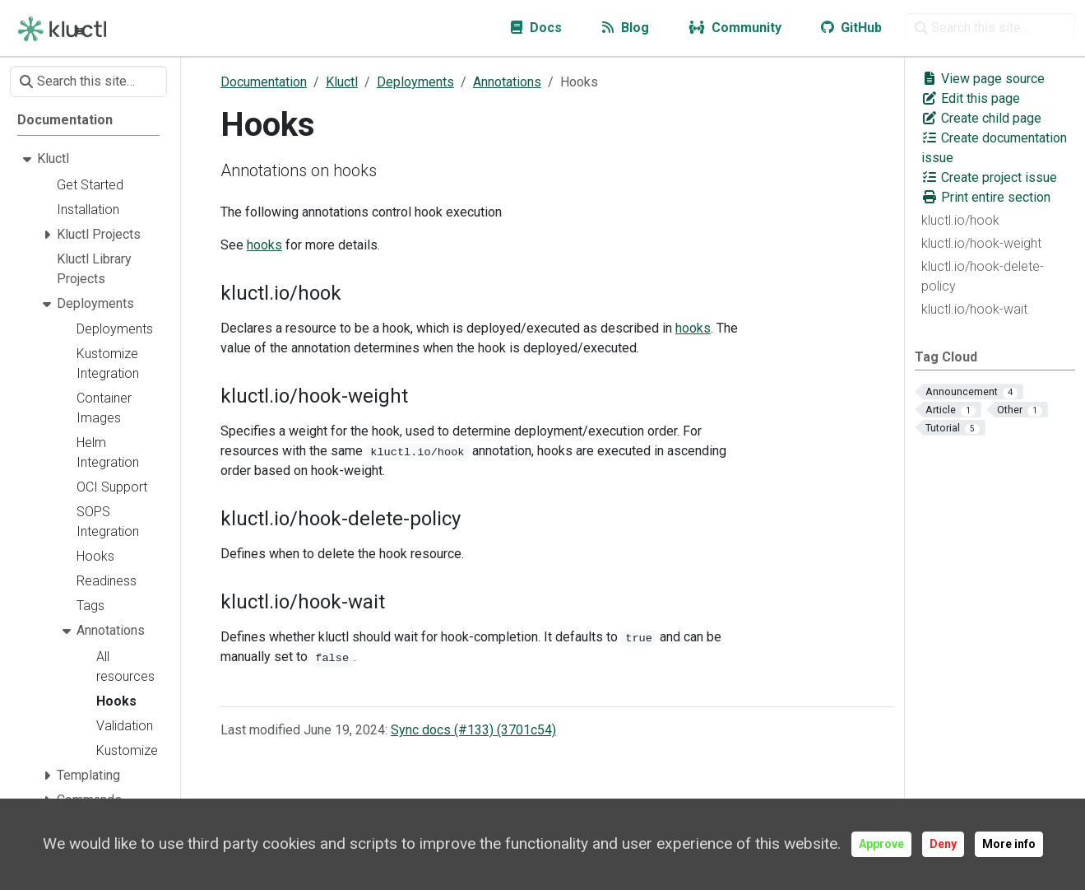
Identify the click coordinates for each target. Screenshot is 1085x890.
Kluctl (342, 82)
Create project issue (989, 177)
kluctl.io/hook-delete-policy (982, 276)
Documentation (263, 82)
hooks (264, 245)
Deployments (415, 82)
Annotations (507, 82)
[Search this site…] (990, 28)
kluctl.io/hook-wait (974, 309)
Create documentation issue (994, 147)
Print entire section (985, 197)
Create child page (981, 118)
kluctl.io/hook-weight (981, 243)
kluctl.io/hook (960, 220)
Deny (943, 843)
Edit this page (970, 98)
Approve (881, 843)
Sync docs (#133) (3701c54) (473, 730)
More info (1009, 843)
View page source (983, 78)
